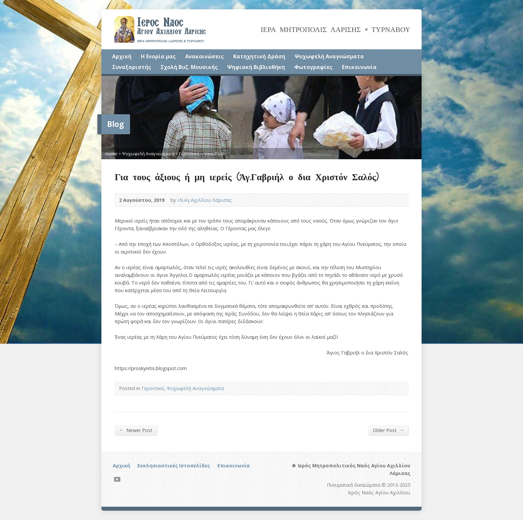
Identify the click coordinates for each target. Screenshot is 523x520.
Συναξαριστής (131, 67)
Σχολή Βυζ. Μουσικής (189, 67)
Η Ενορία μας (158, 56)
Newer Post (135, 430)
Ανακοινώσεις (204, 56)
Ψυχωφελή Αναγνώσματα (329, 56)
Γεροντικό (189, 154)
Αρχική (121, 56)
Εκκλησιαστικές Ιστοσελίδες (173, 465)
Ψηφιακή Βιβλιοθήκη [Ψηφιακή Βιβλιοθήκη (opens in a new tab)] (256, 67)
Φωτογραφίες (313, 67)
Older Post (388, 430)
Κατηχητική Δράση (259, 56)
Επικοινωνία (359, 67)
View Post (214, 154)
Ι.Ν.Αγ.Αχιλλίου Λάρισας (204, 200)
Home (111, 154)
